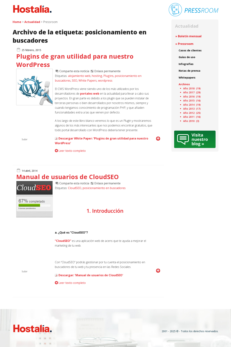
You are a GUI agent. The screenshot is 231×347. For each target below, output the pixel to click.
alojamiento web (79, 76)
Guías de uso (187, 57)
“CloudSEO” (63, 241)
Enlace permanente (107, 71)
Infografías (186, 64)
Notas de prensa (189, 70)
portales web (89, 94)
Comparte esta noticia (74, 71)
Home (17, 22)
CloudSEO (74, 188)
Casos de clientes (190, 50)
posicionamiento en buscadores (104, 188)
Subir (24, 139)
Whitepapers (187, 77)
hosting (97, 76)
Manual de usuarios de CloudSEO (67, 177)
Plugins (108, 76)
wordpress (105, 80)
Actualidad (32, 22)
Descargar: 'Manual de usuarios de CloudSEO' (90, 275)
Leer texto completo (72, 151)
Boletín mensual (190, 36)
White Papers (88, 80)
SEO (74, 80)
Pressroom (185, 44)
